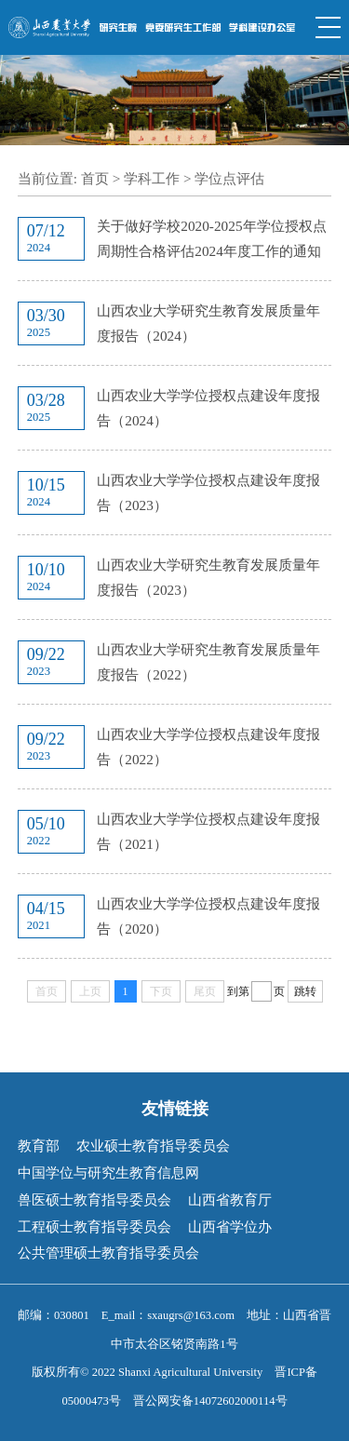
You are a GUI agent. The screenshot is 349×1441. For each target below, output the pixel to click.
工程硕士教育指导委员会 (94, 1226)
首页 (95, 178)
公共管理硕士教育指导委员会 (108, 1252)
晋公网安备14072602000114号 (210, 1400)
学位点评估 (229, 178)
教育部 (39, 1145)
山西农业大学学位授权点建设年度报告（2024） (208, 407)
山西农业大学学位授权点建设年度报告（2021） (208, 831)
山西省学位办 (230, 1226)
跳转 (305, 991)
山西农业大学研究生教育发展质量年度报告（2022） (208, 661)
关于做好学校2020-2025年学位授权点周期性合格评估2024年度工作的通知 (211, 238)
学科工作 (152, 178)
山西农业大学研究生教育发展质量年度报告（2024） (208, 323)
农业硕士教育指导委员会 (153, 1145)
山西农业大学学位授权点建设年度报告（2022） (208, 746)
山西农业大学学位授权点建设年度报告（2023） (208, 492)
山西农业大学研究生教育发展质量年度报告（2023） (208, 577)
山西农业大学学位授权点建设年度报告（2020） (208, 916)
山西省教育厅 (230, 1199)
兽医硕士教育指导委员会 (94, 1199)
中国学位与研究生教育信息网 (108, 1172)
